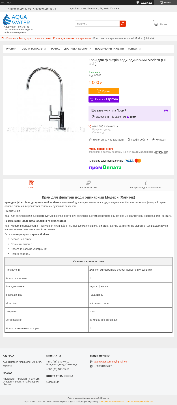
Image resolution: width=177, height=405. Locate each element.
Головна (11, 38)
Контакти (134, 48)
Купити (106, 91)
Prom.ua (105, 398)
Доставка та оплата (77, 48)
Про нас (54, 48)
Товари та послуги (33, 48)
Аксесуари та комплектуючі (35, 38)
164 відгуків (146, 2)
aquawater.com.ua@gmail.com (111, 361)
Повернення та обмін (109, 48)
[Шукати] (123, 24)
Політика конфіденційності (139, 401)
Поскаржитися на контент (111, 401)
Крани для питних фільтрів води (72, 38)
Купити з (106, 99)
